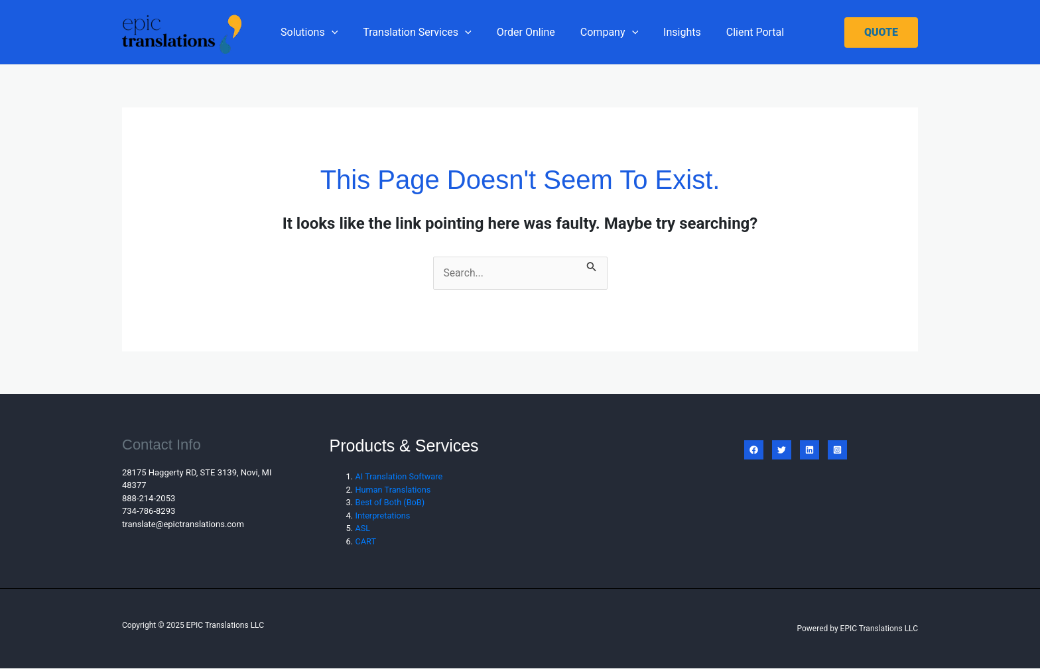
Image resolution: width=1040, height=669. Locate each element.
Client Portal (733, 32)
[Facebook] (753, 450)
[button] (881, 32)
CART (366, 541)
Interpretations (384, 515)
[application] (329, 32)
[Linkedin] (809, 450)
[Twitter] (781, 450)
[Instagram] (837, 450)
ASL (363, 529)
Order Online (516, 32)
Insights (664, 32)
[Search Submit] (592, 265)
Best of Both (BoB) (391, 503)
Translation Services (411, 32)
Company (595, 32)
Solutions (307, 32)
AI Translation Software (400, 477)
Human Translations (394, 490)
